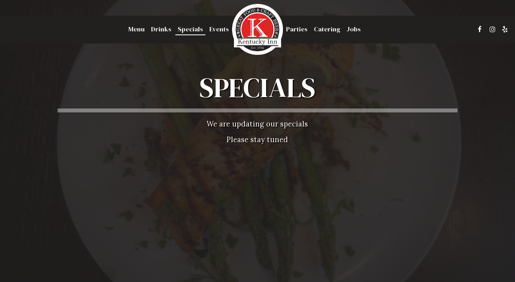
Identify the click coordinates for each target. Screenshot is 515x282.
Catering (327, 29)
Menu (136, 29)
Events (219, 29)
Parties (297, 29)
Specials (190, 29)
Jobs (354, 29)
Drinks (161, 29)
